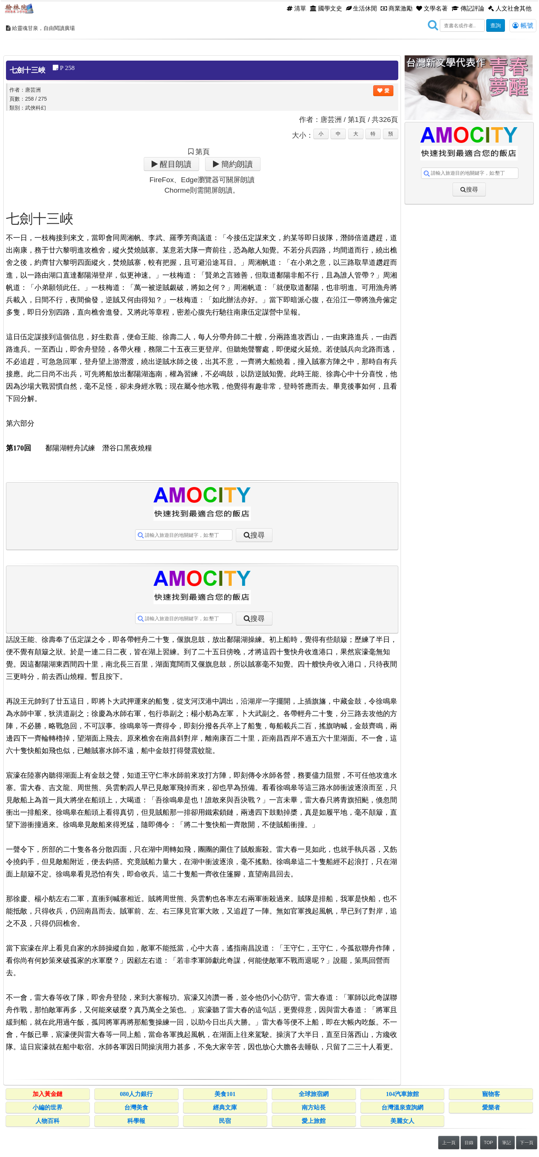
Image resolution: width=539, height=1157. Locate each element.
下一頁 (526, 1142)
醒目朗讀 (174, 164)
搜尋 (257, 535)
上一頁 (449, 1142)
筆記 (506, 1142)
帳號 (522, 25)
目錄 (469, 1142)
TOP (488, 1142)
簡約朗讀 (236, 164)
